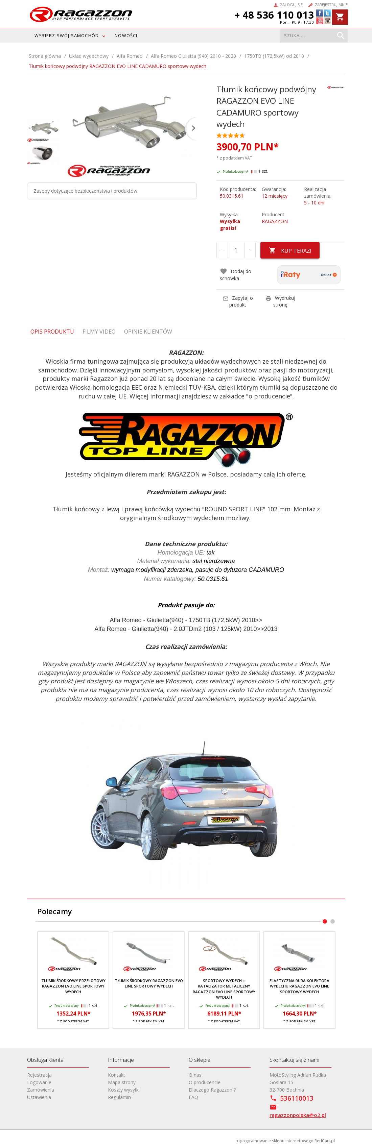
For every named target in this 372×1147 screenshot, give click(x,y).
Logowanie (39, 1082)
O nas (195, 1075)
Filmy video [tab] (99, 331)
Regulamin (119, 1097)
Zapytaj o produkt (238, 301)
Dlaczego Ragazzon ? (212, 1090)
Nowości (126, 36)
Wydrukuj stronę (280, 301)
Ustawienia (39, 1097)
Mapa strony (122, 1082)
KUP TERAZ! (290, 250)
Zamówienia (40, 1090)
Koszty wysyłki (124, 1090)
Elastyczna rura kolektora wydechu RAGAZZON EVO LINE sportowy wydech (299, 986)
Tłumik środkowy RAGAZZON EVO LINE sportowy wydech (149, 983)
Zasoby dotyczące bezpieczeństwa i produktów (85, 191)
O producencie (204, 1082)
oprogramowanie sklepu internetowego (275, 1141)
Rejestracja (39, 1075)
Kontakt (116, 1075)
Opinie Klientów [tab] (148, 331)
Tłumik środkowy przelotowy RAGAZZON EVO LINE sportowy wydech (73, 986)
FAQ (193, 1097)
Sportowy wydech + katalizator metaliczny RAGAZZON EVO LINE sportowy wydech (224, 989)
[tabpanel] (186, 618)
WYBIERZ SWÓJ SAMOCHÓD (66, 36)
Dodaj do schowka (235, 275)
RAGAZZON (275, 221)
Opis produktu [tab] (52, 331)
